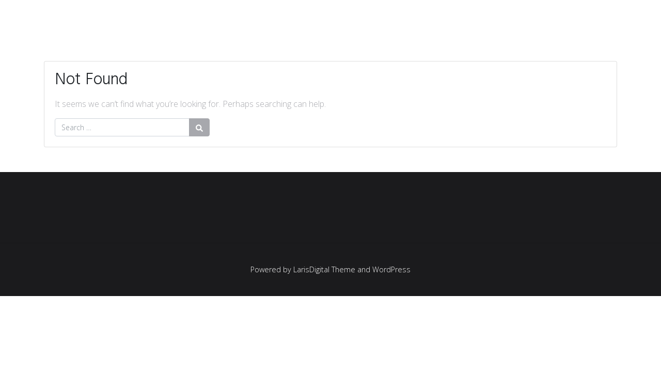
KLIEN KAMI (423, 17)
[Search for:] (122, 127)
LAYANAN (495, 17)
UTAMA (355, 17)
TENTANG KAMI (574, 17)
